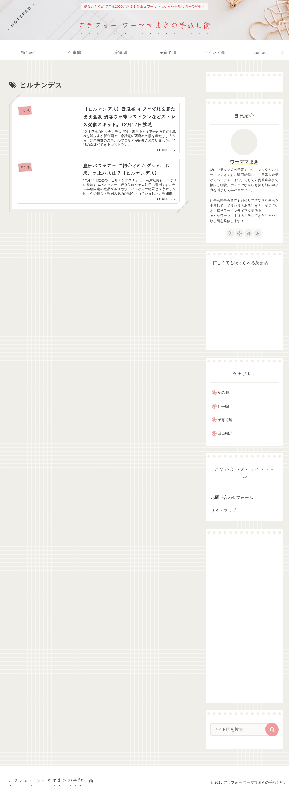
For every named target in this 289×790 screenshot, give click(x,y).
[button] (272, 729)
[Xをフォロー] (230, 233)
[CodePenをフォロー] (239, 233)
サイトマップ (223, 510)
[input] (241, 729)
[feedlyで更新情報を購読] (248, 233)
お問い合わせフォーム (232, 497)
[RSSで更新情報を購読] (257, 233)
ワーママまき (244, 162)
